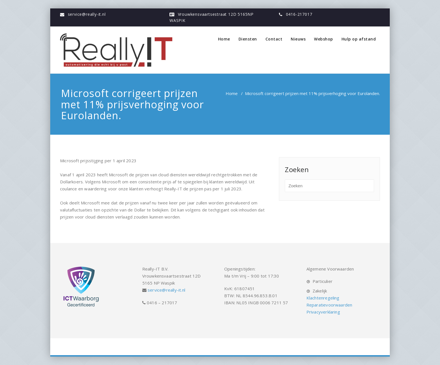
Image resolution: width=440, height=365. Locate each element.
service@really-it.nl (87, 14)
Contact (274, 39)
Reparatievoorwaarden (329, 305)
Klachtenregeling (323, 298)
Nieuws (298, 39)
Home (224, 39)
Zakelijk (320, 291)
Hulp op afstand (359, 39)
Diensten (248, 39)
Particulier (323, 281)
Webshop (323, 39)
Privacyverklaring (323, 312)
